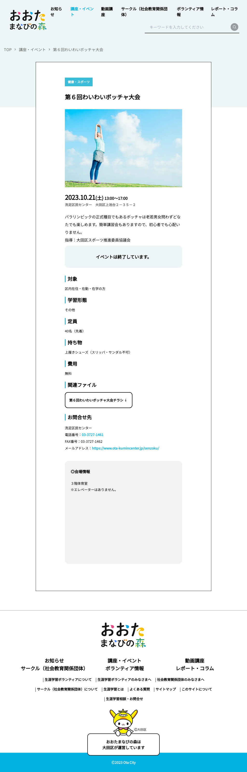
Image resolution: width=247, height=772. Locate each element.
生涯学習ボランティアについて (68, 679)
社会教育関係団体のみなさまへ (180, 679)
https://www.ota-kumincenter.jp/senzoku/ (125, 448)
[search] (234, 27)
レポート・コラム (195, 668)
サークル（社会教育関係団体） (54, 668)
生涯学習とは (113, 689)
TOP (8, 49)
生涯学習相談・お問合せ (124, 698)
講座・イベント (32, 49)
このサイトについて (197, 689)
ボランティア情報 (124, 668)
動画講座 (194, 660)
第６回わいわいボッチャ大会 (78, 49)
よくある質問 (140, 689)
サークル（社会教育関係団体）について (67, 689)
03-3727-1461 (92, 434)
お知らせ (54, 660)
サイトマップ (166, 689)
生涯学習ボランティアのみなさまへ (124, 679)
